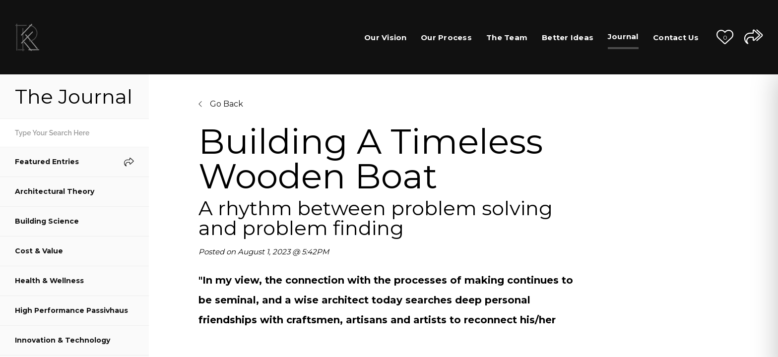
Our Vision (385, 37)
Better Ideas (567, 37)
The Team (506, 37)
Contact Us (676, 37)
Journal (623, 36)
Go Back (220, 104)
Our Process (446, 37)
